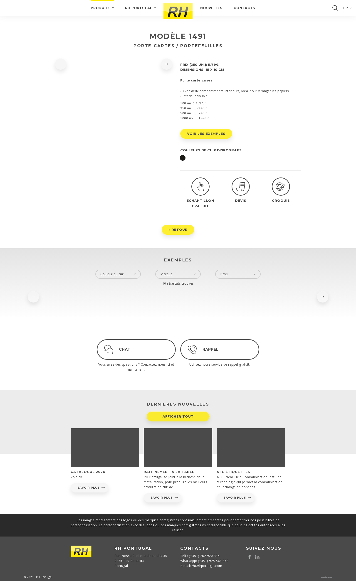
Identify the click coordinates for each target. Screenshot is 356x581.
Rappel (216, 349)
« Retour (178, 235)
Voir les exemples (206, 134)
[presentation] (60, 64)
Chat (125, 355)
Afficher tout (178, 422)
